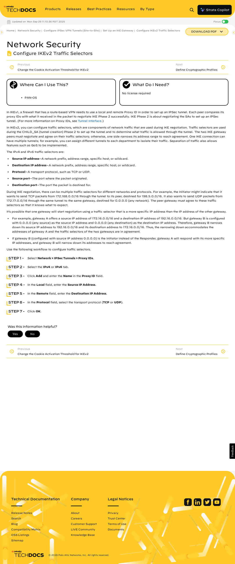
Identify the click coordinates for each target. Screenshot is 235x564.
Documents (116, 529)
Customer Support (84, 523)
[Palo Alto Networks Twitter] (207, 505)
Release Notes (21, 512)
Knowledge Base (83, 534)
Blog (14, 523)
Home (10, 30)
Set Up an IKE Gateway (118, 30)
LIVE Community (83, 529)
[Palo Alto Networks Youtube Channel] (217, 505)
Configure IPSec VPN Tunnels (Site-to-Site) (72, 30)
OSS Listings (20, 534)
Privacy (113, 512)
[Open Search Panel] (193, 10)
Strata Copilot (214, 10)
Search (16, 518)
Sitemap (17, 540)
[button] (232, 451)
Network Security (29, 30)
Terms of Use (117, 523)
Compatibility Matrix (25, 529)
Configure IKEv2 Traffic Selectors (158, 30)
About (75, 512)
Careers (76, 518)
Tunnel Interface (89, 121)
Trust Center (116, 518)
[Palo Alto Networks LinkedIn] (198, 505)
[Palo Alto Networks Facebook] (188, 505)
